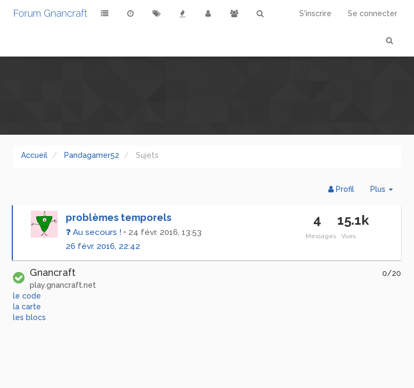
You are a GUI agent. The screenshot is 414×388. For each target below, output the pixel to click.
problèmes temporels (118, 217)
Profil (341, 189)
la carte (27, 306)
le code (27, 296)
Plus (385, 191)
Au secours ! (93, 232)
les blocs (29, 317)
